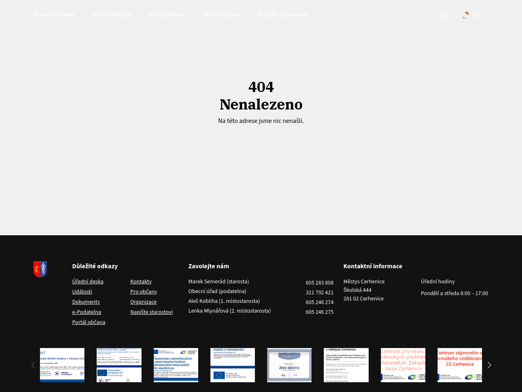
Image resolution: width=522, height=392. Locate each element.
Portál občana (88, 322)
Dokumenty (86, 302)
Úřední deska (220, 14)
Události (82, 292)
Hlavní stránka (53, 14)
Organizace (143, 302)
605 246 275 (320, 312)
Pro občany (143, 292)
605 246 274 (320, 302)
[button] (489, 365)
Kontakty (141, 282)
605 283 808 (320, 283)
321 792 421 (320, 293)
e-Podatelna (166, 14)
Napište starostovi (283, 14)
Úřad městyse (111, 14)
